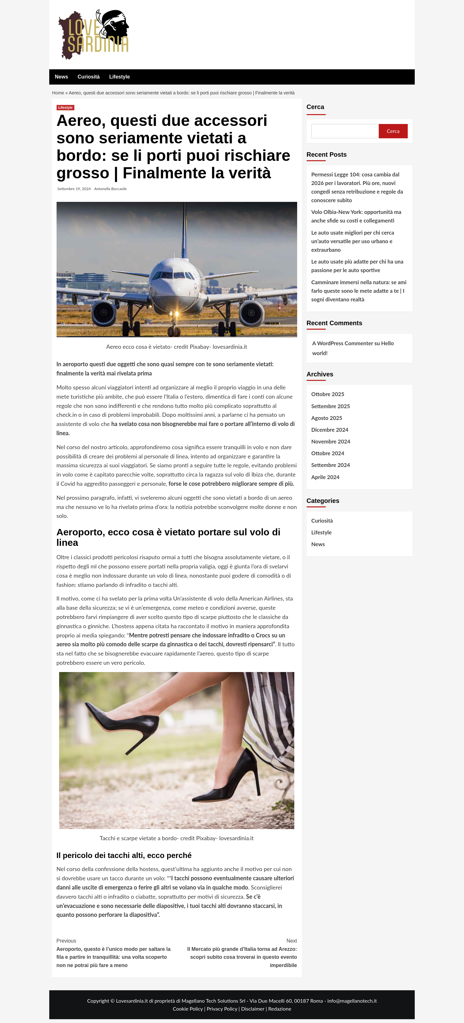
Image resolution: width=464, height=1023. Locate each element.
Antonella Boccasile (110, 192)
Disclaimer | (254, 1012)
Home (58, 95)
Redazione (279, 1012)
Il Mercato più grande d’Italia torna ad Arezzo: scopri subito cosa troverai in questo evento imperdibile (237, 956)
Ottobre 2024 (328, 457)
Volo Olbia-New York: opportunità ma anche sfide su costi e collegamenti (356, 220)
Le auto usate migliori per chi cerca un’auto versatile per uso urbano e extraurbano (352, 245)
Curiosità (88, 76)
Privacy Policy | (224, 1012)
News (61, 76)
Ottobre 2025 (328, 398)
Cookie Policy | (190, 1012)
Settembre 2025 (330, 410)
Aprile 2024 (325, 480)
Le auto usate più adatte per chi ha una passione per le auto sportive (357, 269)
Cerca (315, 110)
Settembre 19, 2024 (74, 192)
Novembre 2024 (331, 445)
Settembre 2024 (330, 469)
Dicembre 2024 (330, 433)
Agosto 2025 (326, 421)
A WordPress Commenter (342, 347)
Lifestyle (119, 76)
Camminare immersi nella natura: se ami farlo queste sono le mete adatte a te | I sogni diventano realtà (358, 294)
